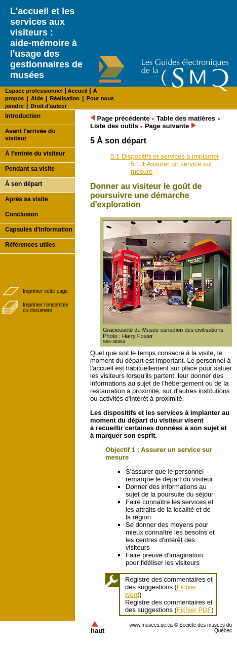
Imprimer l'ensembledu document (45, 307)
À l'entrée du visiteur (35, 153)
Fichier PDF (194, 610)
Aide (37, 98)
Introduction (23, 116)
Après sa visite (26, 199)
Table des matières (185, 118)
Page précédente (120, 118)
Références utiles (30, 244)
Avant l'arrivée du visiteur (30, 135)
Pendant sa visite (30, 168)
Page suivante (170, 126)
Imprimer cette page (45, 291)
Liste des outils (114, 126)
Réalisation (65, 98)
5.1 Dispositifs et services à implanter (164, 156)
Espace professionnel (34, 91)
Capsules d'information (38, 229)
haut (97, 627)
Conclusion (21, 214)
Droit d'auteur (48, 106)
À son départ (23, 183)
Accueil (77, 91)
